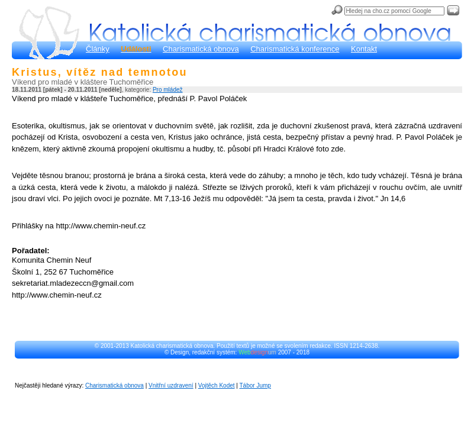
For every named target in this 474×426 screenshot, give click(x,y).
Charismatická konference (294, 48)
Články (97, 48)
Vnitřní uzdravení (171, 385)
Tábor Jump (255, 385)
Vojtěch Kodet (216, 385)
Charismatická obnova (201, 48)
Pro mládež (168, 89)
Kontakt (364, 48)
